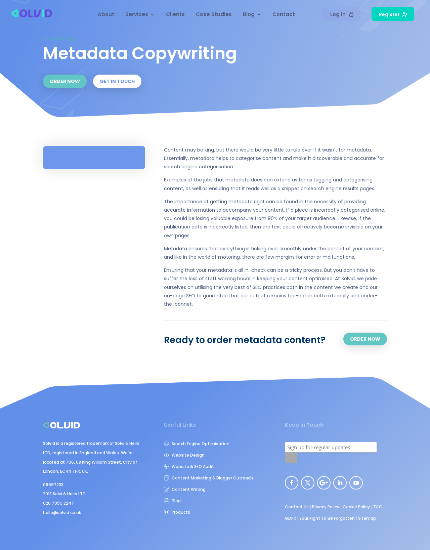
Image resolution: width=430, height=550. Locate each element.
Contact (283, 15)
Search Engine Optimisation (196, 444)
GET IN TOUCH (117, 81)
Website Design (184, 455)
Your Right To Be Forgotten (327, 518)
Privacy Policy (325, 507)
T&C (377, 507)
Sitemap (367, 518)
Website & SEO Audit (189, 466)
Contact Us (297, 507)
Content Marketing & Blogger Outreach (208, 478)
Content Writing (185, 489)
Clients (175, 15)
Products (177, 512)
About (106, 15)
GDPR (290, 518)
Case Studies (214, 15)
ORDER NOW (65, 81)
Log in (342, 14)
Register (393, 14)
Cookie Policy (356, 507)
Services (136, 15)
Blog (249, 15)
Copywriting (58, 38)
